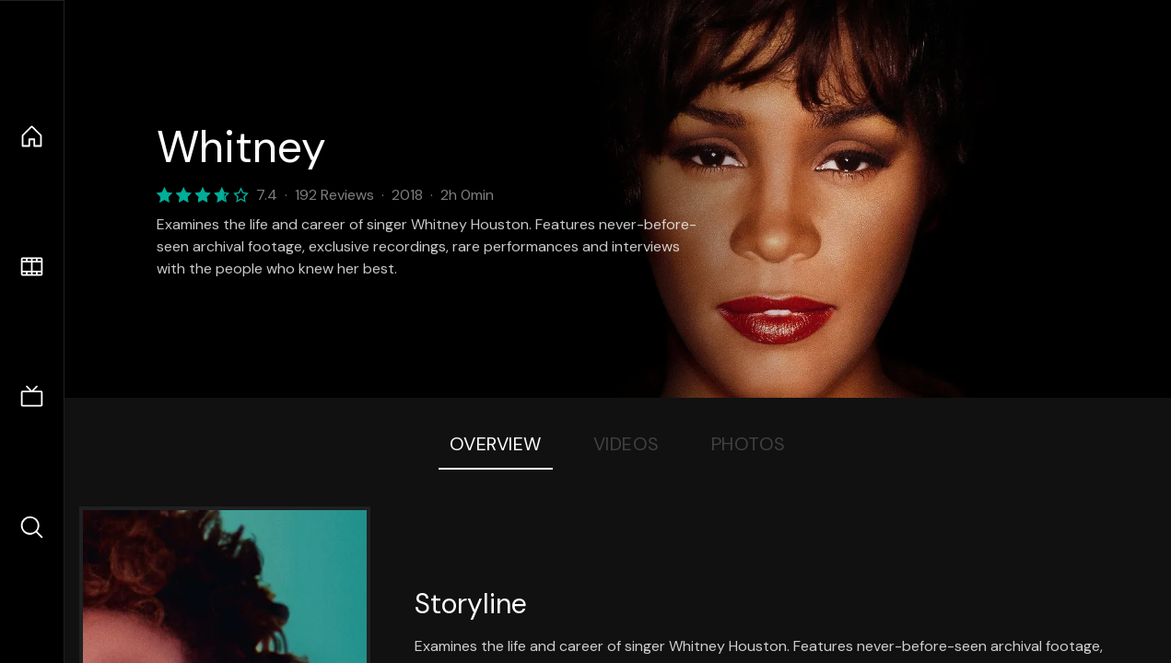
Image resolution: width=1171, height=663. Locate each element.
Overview (496, 444)
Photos (748, 444)
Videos (626, 444)
